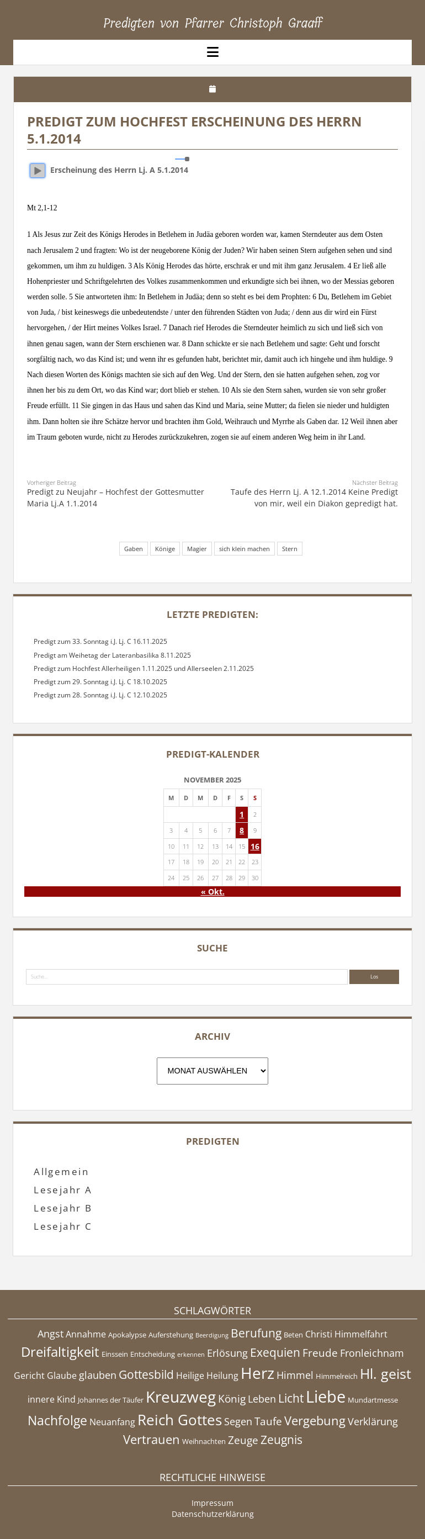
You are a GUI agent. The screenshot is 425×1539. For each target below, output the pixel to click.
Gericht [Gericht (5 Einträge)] (29, 1375)
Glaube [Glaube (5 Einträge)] (62, 1375)
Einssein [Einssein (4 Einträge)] (115, 1354)
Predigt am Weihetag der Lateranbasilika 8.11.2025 (112, 655)
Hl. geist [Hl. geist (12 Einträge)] (385, 1373)
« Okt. (213, 891)
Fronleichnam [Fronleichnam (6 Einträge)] (372, 1353)
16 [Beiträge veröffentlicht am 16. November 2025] (255, 846)
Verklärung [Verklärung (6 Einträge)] (373, 1421)
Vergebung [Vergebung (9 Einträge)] (315, 1421)
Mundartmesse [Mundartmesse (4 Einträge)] (373, 1400)
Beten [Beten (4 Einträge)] (293, 1335)
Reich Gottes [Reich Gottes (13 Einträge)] (179, 1420)
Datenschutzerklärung (213, 1514)
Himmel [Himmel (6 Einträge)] (295, 1375)
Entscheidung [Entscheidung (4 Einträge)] (152, 1354)
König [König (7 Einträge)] (232, 1399)
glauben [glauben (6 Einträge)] (97, 1375)
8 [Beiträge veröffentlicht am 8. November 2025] (242, 830)
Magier (197, 548)
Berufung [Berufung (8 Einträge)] (256, 1333)
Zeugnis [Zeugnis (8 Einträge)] (281, 1439)
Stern (290, 548)
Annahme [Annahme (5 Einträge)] (86, 1334)
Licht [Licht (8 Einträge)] (291, 1398)
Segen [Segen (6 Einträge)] (238, 1421)
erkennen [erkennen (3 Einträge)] (191, 1354)
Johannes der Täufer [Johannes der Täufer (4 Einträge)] (111, 1400)
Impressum (212, 1503)
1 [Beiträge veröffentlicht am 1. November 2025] (242, 814)
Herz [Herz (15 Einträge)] (257, 1372)
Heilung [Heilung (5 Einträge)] (222, 1375)
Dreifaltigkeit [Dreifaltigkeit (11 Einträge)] (60, 1351)
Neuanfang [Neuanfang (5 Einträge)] (112, 1422)
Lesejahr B (63, 1208)
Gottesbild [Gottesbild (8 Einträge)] (146, 1374)
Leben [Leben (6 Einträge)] (262, 1398)
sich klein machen (244, 548)
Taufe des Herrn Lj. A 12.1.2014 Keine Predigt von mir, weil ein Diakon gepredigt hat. (314, 497)
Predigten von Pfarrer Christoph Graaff (212, 23)
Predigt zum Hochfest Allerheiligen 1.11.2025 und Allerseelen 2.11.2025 (144, 668)
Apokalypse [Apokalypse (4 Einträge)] (127, 1335)
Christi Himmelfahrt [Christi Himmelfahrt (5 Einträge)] (346, 1334)
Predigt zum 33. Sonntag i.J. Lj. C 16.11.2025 (100, 641)
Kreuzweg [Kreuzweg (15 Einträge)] (181, 1396)
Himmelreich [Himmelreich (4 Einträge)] (337, 1376)
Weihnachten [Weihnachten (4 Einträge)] (204, 1441)
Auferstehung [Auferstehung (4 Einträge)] (170, 1335)
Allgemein (61, 1171)
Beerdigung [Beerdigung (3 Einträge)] (212, 1335)
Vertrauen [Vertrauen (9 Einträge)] (151, 1439)
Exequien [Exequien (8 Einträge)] (275, 1352)
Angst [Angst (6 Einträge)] (50, 1333)
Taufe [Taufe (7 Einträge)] (268, 1421)
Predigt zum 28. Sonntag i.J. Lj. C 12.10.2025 (100, 695)
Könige (165, 548)
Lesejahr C (63, 1226)
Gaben (133, 548)
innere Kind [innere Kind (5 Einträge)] (52, 1399)
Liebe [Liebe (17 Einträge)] (326, 1396)
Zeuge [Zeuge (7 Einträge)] (243, 1440)
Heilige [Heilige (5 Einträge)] (190, 1375)
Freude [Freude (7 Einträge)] (320, 1353)
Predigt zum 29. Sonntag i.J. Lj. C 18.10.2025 (100, 681)
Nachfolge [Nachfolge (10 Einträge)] (57, 1420)
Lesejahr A (63, 1189)
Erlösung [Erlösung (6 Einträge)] (227, 1353)
